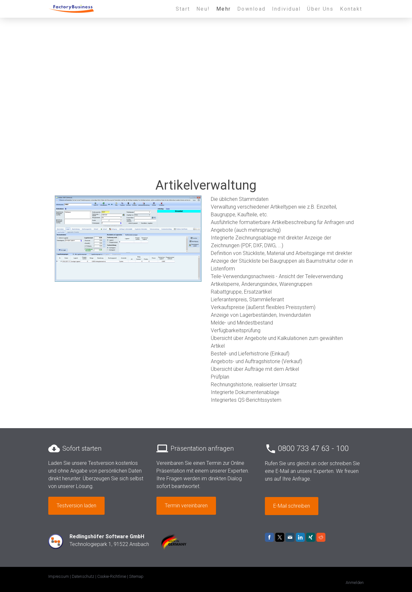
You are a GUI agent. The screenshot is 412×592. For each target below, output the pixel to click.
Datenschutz (83, 576)
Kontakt (351, 9)
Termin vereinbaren (186, 506)
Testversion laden (76, 506)
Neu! (203, 9)
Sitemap (136, 576)
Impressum (58, 576)
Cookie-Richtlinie (111, 576)
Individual (286, 9)
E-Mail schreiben (291, 506)
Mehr (223, 9)
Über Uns (320, 9)
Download (251, 9)
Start (183, 9)
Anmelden (355, 582)
